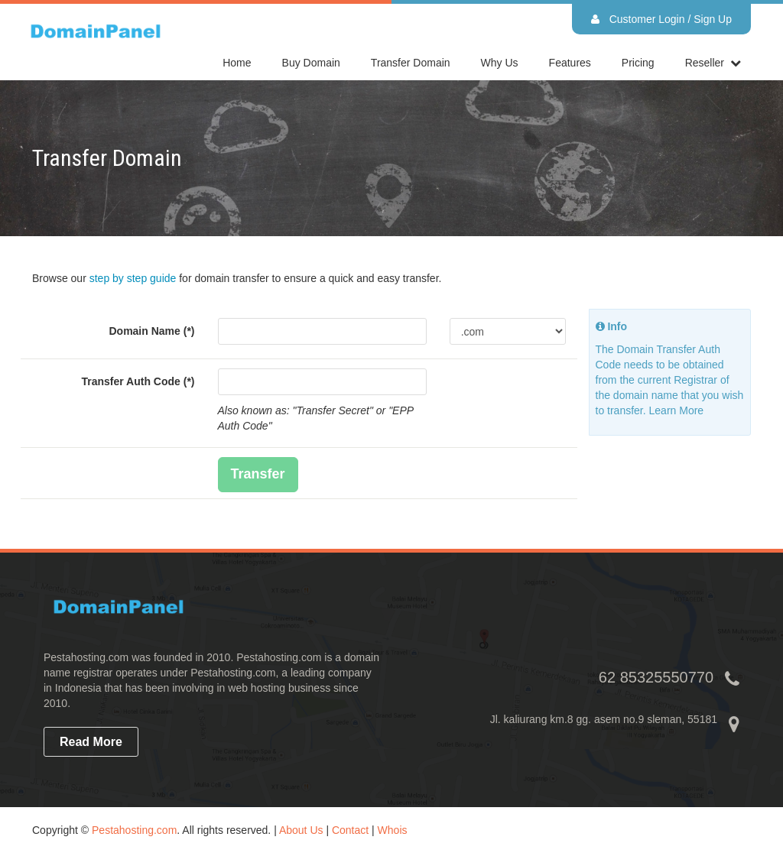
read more (91, 741)
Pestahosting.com (134, 830)
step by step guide (133, 278)
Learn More (676, 410)
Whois (393, 830)
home (237, 63)
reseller (704, 63)
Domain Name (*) (151, 331)
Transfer (258, 474)
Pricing (638, 63)
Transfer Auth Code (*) (137, 381)
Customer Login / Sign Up (661, 19)
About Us (301, 830)
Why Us (499, 63)
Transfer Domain (410, 63)
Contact (350, 830)
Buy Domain (311, 63)
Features (570, 63)
